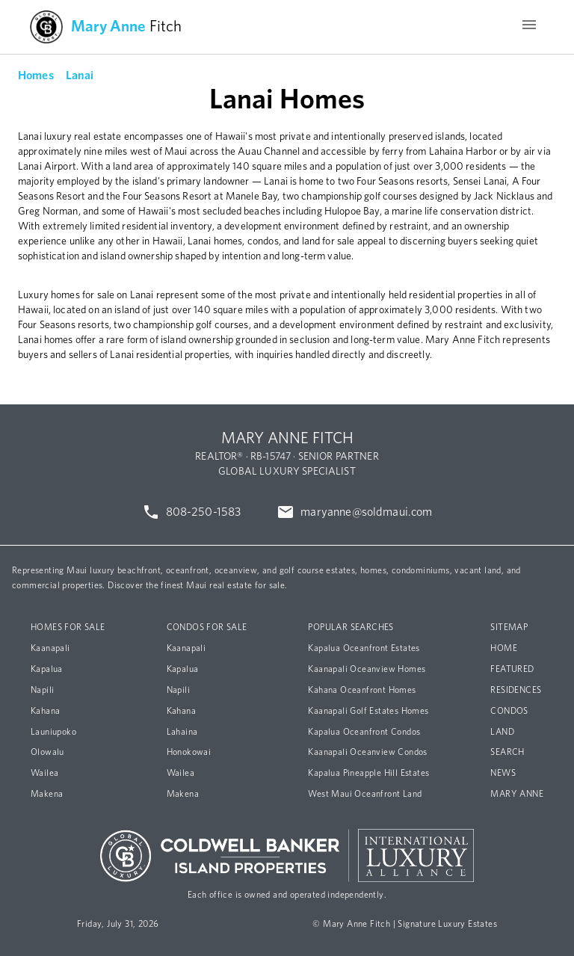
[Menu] (529, 27)
